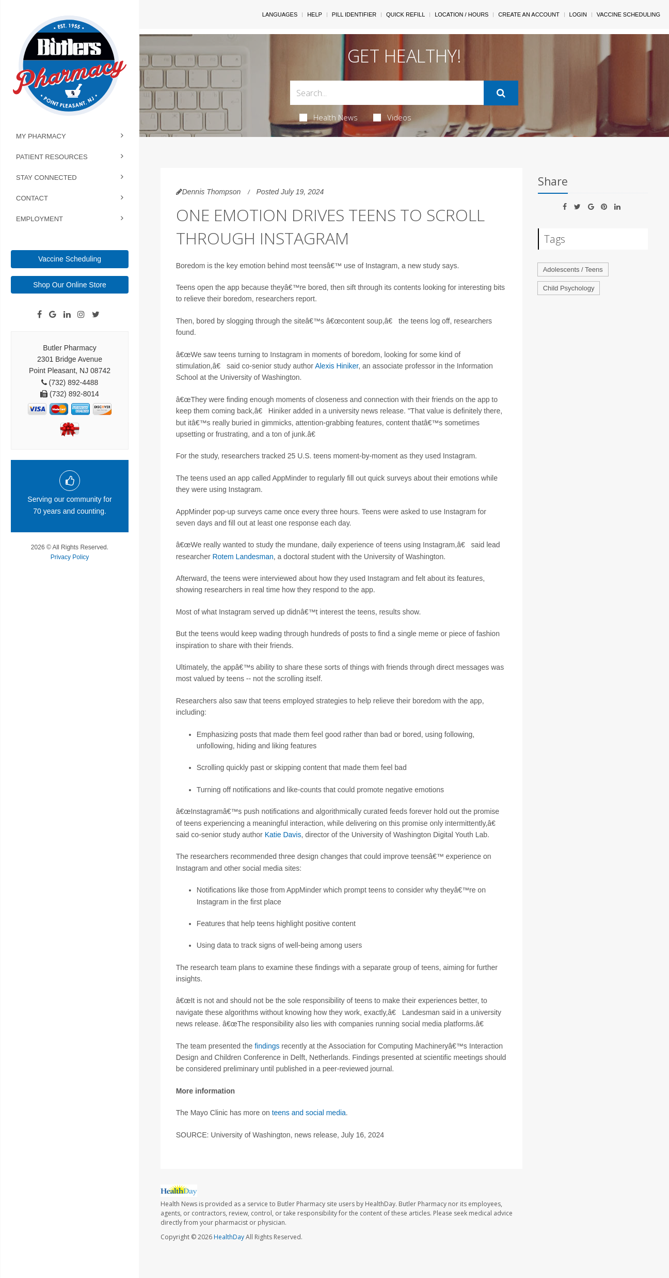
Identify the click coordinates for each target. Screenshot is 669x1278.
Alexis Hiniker (336, 366)
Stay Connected (46, 177)
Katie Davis (283, 834)
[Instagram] (81, 315)
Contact (32, 198)
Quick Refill (405, 14)
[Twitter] (96, 315)
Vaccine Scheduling (69, 259)
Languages (279, 14)
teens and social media (309, 1112)
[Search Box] (387, 93)
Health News (328, 117)
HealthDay (229, 1237)
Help (314, 14)
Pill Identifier (354, 14)
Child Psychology (569, 288)
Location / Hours (461, 14)
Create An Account (528, 14)
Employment (39, 219)
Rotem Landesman (242, 556)
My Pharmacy (41, 136)
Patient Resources (52, 157)
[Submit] (501, 93)
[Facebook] (39, 315)
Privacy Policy (70, 557)
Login (578, 14)
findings (266, 1046)
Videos (392, 117)
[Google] (52, 315)
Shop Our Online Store (69, 285)
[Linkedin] (67, 315)
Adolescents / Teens (573, 269)
